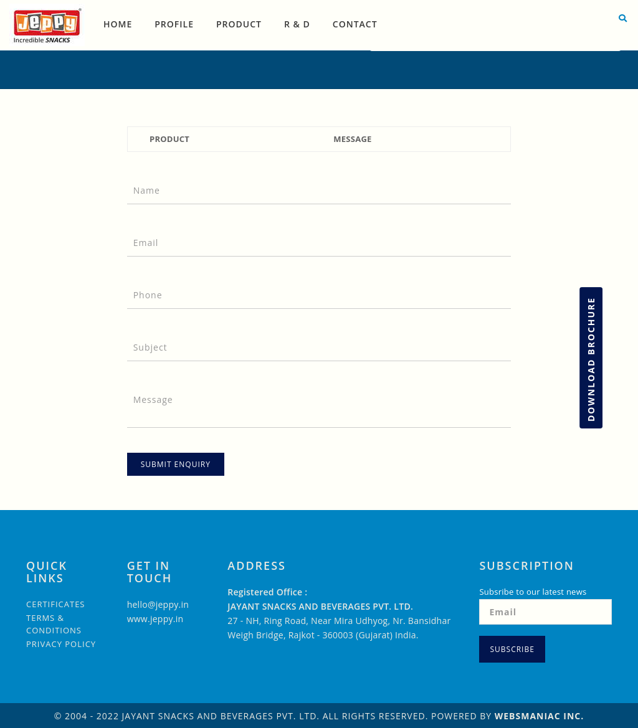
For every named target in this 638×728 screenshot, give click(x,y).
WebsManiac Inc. (539, 716)
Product (239, 24)
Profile (174, 24)
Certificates (55, 604)
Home (117, 24)
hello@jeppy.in (158, 604)
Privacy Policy (61, 644)
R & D (297, 24)
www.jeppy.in (155, 619)
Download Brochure (591, 359)
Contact (355, 24)
